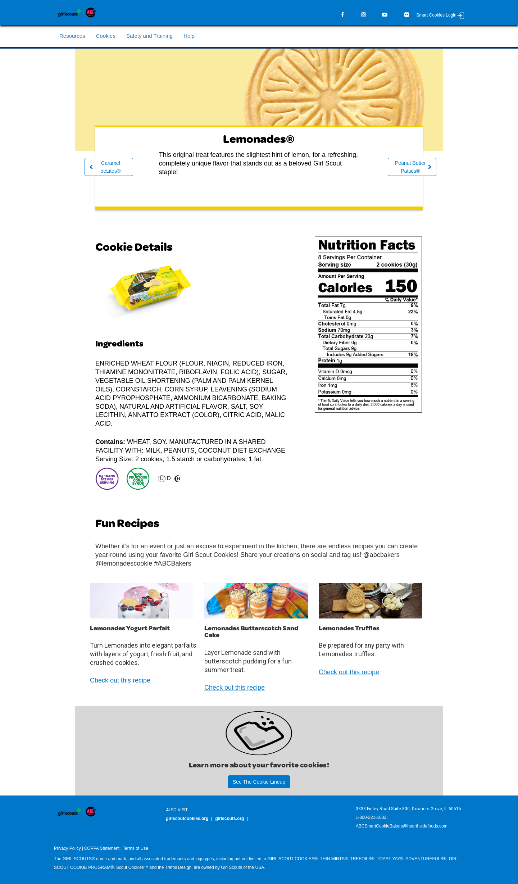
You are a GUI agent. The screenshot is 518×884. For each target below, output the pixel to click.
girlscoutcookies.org (187, 818)
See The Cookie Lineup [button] (259, 782)
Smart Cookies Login (440, 15)
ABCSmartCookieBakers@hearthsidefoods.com (401, 826)
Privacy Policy (67, 848)
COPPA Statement (102, 848)
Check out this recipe (120, 680)
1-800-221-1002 (371, 817)
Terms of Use (135, 848)
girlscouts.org (229, 818)
